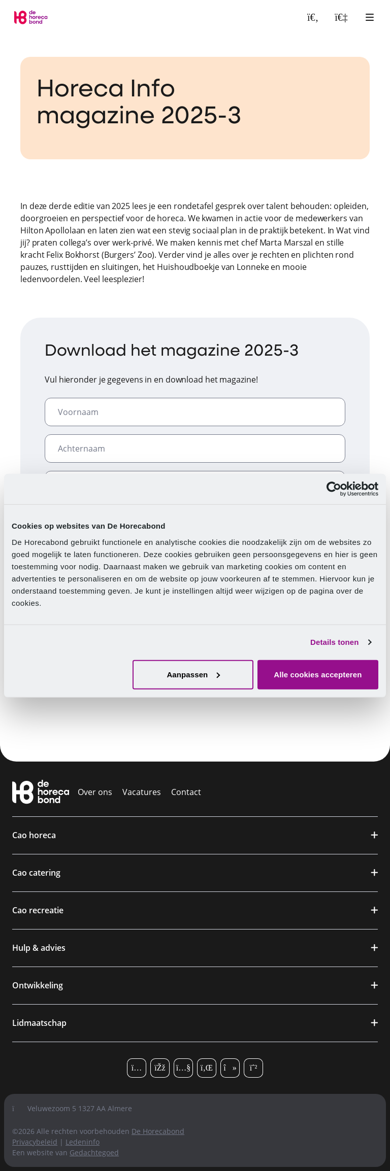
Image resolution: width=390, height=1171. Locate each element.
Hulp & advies (39, 947)
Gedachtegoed (94, 1152)
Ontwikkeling (37, 985)
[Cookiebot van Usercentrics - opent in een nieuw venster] (333, 489)
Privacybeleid (34, 1142)
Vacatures (141, 791)
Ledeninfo (83, 1142)
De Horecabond (158, 1131)
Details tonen (334, 642)
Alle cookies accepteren (318, 674)
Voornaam (78, 412)
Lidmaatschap (39, 1022)
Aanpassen (193, 674)
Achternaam (81, 448)
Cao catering (36, 872)
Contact (186, 791)
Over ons (95, 791)
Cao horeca (34, 835)
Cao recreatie (37, 910)
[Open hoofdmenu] (370, 17)
